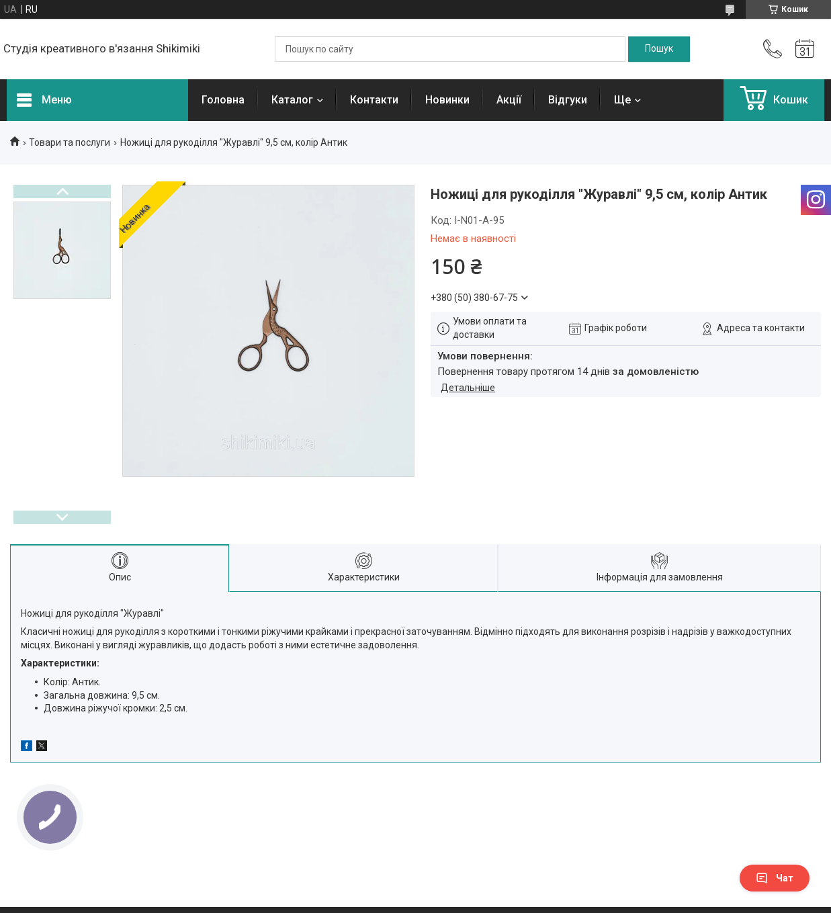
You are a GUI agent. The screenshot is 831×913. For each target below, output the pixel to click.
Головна (223, 99)
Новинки (447, 99)
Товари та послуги (69, 142)
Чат (774, 878)
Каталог (292, 99)
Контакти (374, 99)
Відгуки (567, 99)
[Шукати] (659, 49)
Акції (508, 99)
